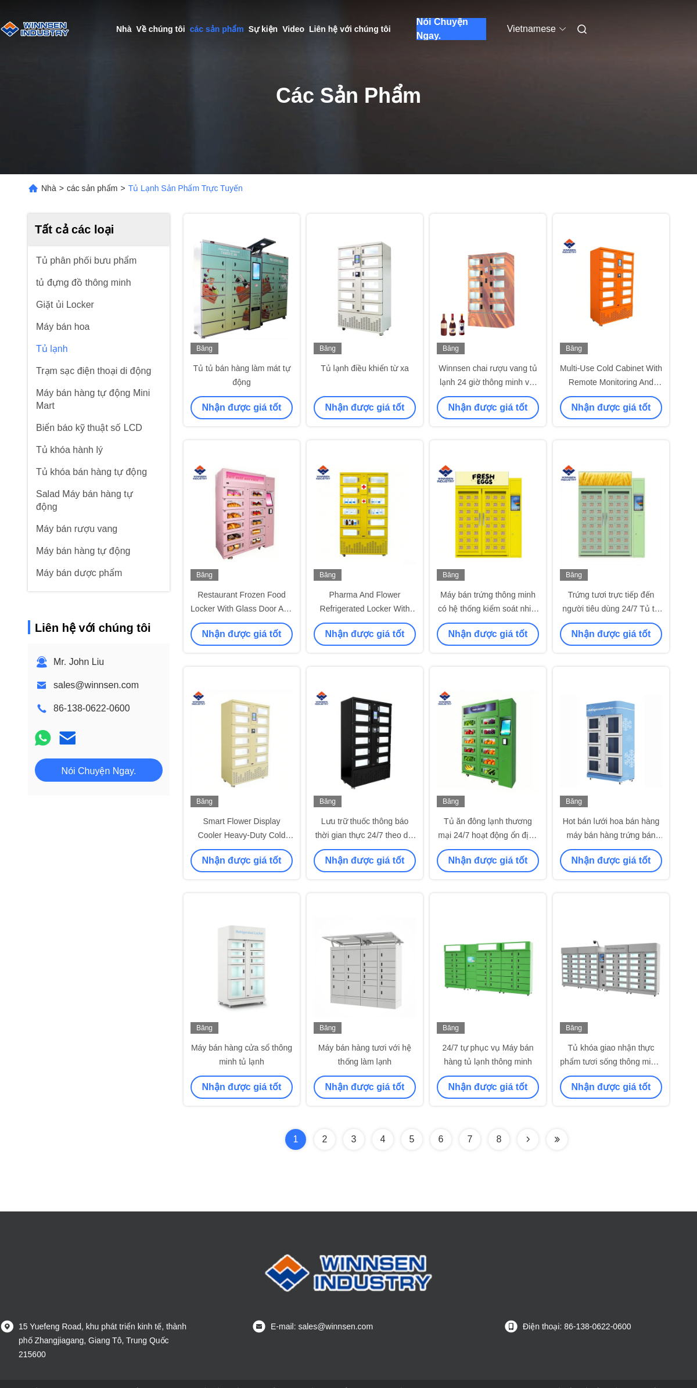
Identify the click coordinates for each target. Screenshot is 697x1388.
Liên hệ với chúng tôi (350, 29)
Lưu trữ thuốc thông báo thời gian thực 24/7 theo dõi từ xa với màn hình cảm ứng (365, 835)
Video (293, 29)
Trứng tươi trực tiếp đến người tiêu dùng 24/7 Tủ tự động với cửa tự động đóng (611, 608)
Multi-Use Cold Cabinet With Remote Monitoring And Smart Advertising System (611, 382)
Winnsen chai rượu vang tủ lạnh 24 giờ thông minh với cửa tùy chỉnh (488, 382)
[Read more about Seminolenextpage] (528, 1139)
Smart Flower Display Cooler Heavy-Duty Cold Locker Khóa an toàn (242, 835)
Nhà (123, 29)
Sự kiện (263, 29)
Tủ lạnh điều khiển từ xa (365, 368)
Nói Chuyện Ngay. (442, 29)
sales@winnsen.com (96, 685)
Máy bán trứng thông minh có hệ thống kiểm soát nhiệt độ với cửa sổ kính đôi (488, 608)
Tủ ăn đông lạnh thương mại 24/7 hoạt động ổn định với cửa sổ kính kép (487, 835)
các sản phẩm (217, 29)
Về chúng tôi (160, 29)
